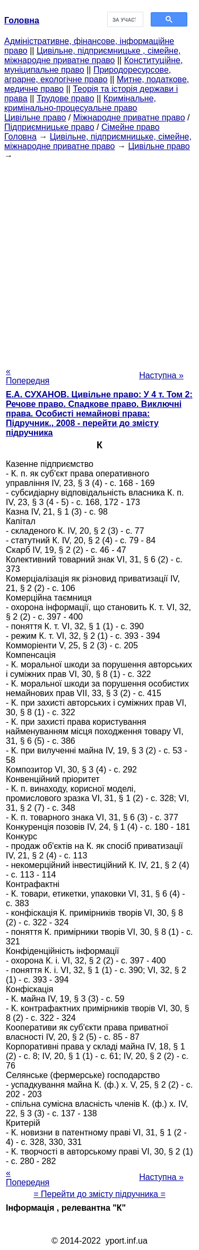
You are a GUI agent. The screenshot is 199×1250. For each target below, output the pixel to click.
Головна (20, 136)
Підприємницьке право (49, 127)
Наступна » (161, 375)
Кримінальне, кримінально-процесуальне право (80, 103)
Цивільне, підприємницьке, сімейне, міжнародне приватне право (98, 141)
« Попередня (27, 376)
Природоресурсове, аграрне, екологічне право (87, 74)
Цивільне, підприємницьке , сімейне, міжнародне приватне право (92, 55)
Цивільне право (35, 117)
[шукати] (124, 19)
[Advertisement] (99, 260)
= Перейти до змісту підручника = (99, 1194)
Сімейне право (130, 127)
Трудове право (65, 98)
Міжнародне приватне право (129, 117)
